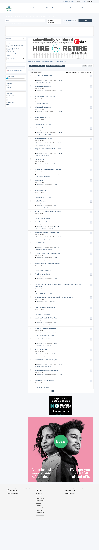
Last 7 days (10, 97)
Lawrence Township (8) (40, 512)
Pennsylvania (42, 103)
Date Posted (9, 93)
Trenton (37, 155)
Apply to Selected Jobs (36, 72)
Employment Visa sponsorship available (14, 86)
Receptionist (49, 184)
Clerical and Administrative (41, 80)
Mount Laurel (38, 186)
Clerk (48, 301)
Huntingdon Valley (39, 249)
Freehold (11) (38, 503)
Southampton (38, 324)
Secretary (49, 163)
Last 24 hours (11, 95)
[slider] (7, 78)
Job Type (8, 43)
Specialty (8, 55)
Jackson (37, 207)
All (8, 104)
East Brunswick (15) (40, 500)
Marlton (37, 176)
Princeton (37, 124)
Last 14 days (11, 100)
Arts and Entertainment (13, 50)
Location (8, 65)
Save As (84, 65)
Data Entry (49, 312)
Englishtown (38, 345)
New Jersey (41, 82)
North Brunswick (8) (40, 515)
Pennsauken (38, 239)
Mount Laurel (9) (39, 507)
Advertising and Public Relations (15, 45)
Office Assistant (50, 174)
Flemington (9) (39, 510)
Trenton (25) (38, 495)
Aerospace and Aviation (13, 46)
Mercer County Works (39, 77)
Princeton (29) (39, 493)
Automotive (11, 51)
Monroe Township (39, 228)
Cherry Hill (38, 134)
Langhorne (37, 145)
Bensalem (37, 270)
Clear (90, 65)
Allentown (37, 280)
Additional (9, 83)
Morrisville (38, 103)
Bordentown (38, 113)
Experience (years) (10, 76)
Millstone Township (39, 335)
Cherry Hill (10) (39, 505)
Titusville (37, 82)
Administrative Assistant (52, 80)
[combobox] (54, 21)
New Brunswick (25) (40, 498)
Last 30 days (11, 102)
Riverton (37, 314)
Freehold (37, 218)
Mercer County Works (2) (70, 493)
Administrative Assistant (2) (12, 493)
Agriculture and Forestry (14, 48)
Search (85, 20)
